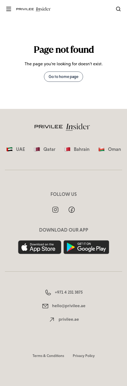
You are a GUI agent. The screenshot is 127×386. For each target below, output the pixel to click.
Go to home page (63, 76)
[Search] (118, 9)
